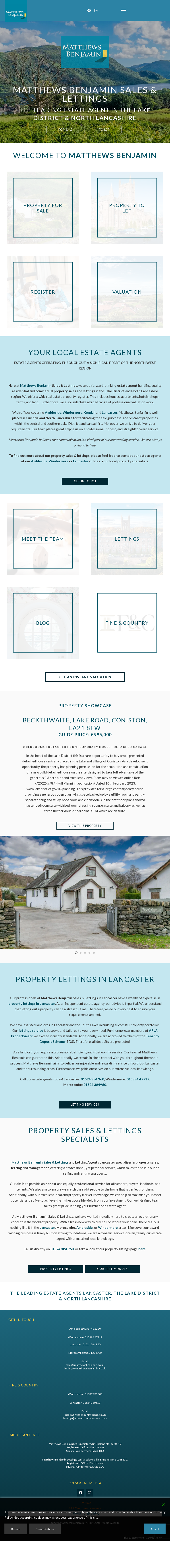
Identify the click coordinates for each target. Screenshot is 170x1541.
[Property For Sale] (43, 208)
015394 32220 (92, 1328)
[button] (124, 10)
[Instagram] (96, 10)
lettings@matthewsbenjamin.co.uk (85, 1368)
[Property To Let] (127, 208)
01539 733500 (93, 1394)
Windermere (58, 461)
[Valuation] (127, 292)
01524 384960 (94, 1085)
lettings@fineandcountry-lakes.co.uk (85, 1418)
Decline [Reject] (15, 1529)
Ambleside (39, 461)
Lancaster (81, 461)
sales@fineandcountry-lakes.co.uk (85, 1414)
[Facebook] (89, 10)
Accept (155, 1529)
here (142, 1249)
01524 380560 (91, 1402)
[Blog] (43, 623)
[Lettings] (127, 539)
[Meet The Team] (43, 539)
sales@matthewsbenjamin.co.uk (85, 1365)
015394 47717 (93, 1337)
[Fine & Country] (127, 623)
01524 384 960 (62, 1249)
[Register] (43, 292)
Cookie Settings (45, 1529)
